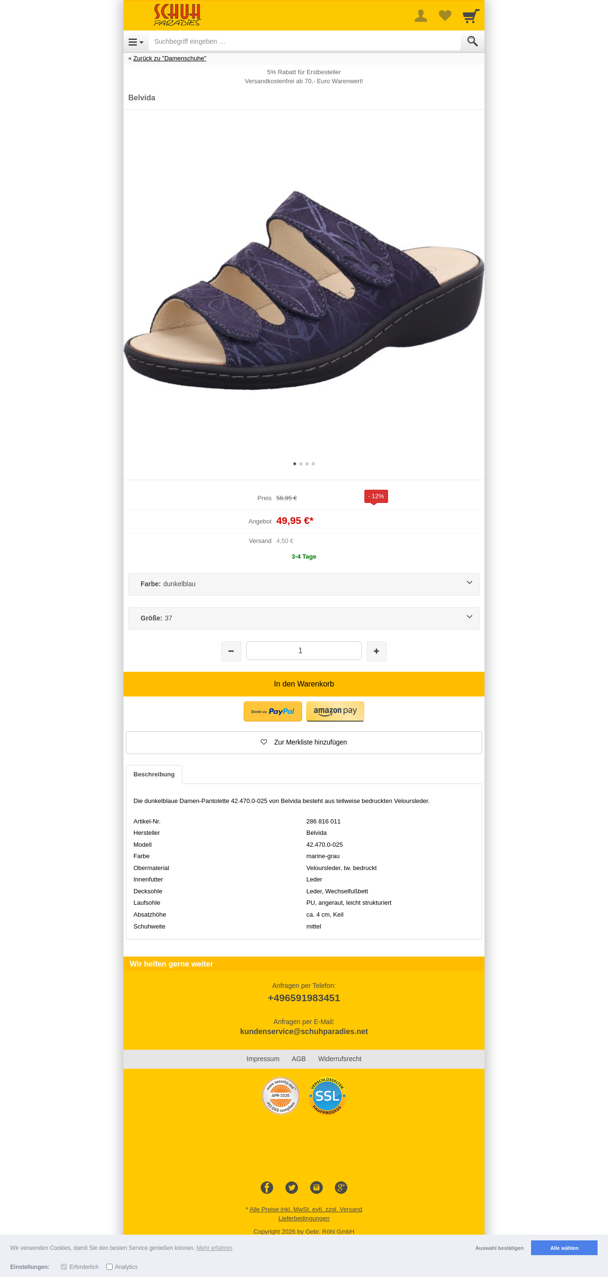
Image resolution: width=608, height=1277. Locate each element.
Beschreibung (154, 774)
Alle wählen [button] (565, 1248)
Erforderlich (83, 1267)
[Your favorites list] (445, 15)
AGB (299, 1059)
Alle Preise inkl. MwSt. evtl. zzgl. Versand (305, 1209)
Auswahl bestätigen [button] (499, 1248)
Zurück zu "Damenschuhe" (170, 58)
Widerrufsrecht (339, 1059)
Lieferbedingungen (304, 1218)
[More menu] (421, 15)
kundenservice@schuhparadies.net (304, 1031)
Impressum (263, 1059)
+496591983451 (304, 997)
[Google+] (341, 1188)
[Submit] (472, 41)
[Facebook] (267, 1188)
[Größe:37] (304, 618)
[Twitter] (291, 1188)
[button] (273, 711)
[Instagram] (316, 1188)
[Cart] (471, 15)
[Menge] (303, 650)
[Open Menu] (136, 41)
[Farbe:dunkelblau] (304, 584)
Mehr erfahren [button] (214, 1248)
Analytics (126, 1267)
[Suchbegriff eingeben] (305, 41)
